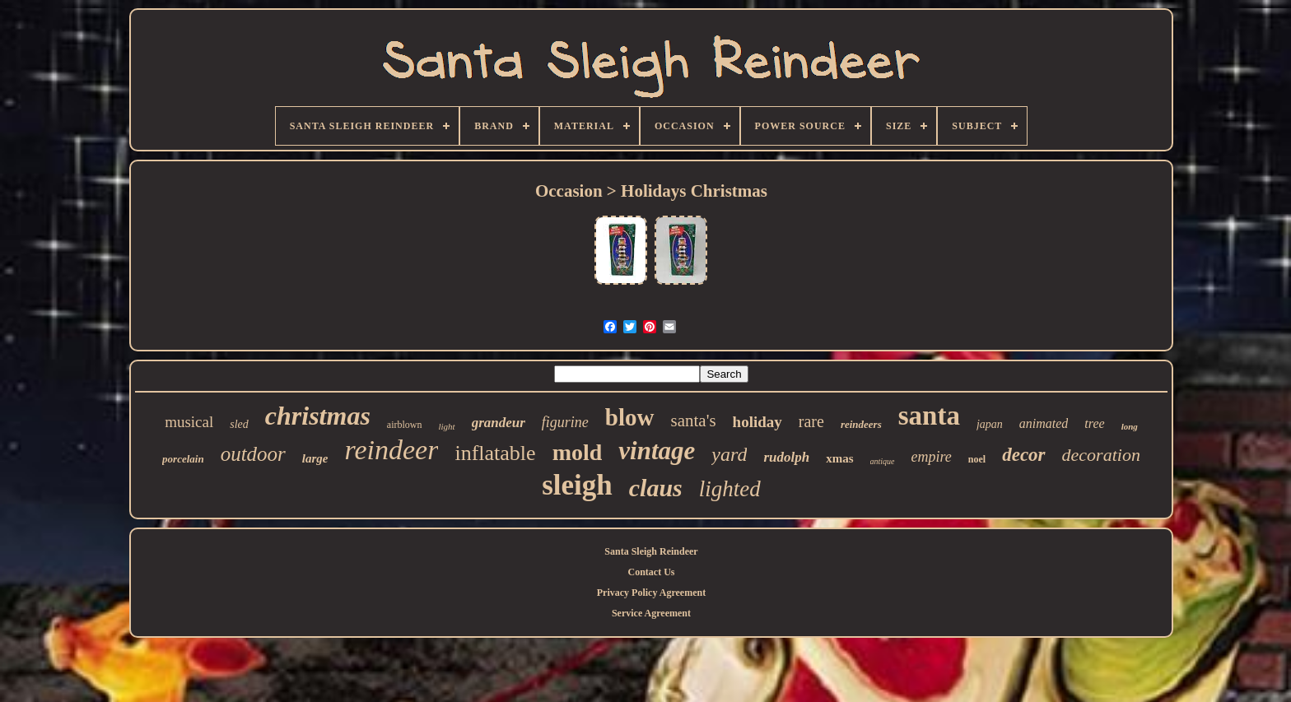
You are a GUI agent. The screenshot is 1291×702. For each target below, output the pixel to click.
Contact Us (650, 572)
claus (656, 487)
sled (239, 424)
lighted (730, 489)
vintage (656, 450)
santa (929, 415)
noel (977, 459)
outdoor (253, 454)
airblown (404, 424)
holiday (757, 421)
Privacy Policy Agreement (651, 592)
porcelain (183, 459)
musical (189, 421)
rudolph (786, 457)
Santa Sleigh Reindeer (650, 551)
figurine (565, 422)
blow (630, 417)
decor (1023, 454)
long (1129, 426)
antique (882, 461)
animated (1044, 423)
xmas (839, 458)
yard (729, 454)
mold (577, 452)
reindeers (861, 424)
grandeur (498, 422)
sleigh (577, 485)
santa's (693, 420)
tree (1094, 423)
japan (989, 424)
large (315, 458)
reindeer (392, 450)
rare (811, 421)
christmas (318, 415)
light (447, 426)
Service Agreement (651, 613)
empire (931, 457)
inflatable (494, 453)
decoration (1101, 454)
